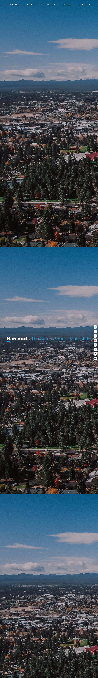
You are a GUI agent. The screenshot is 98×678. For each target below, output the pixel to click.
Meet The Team (48, 4)
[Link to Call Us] (95, 349)
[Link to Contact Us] (95, 354)
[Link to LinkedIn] (95, 336)
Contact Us (84, 4)
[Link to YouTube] (95, 340)
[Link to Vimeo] (95, 345)
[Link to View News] (95, 358)
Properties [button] (13, 4)
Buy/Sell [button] (67, 4)
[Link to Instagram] (95, 331)
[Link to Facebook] (95, 327)
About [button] (30, 4)
